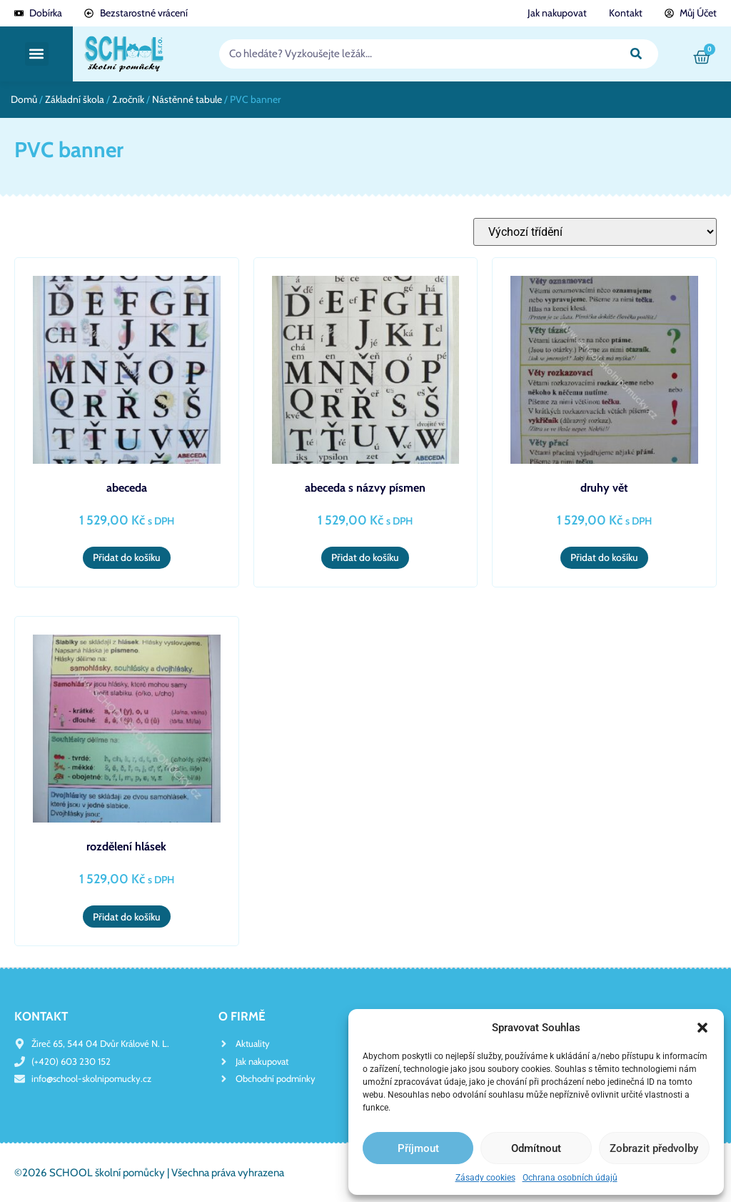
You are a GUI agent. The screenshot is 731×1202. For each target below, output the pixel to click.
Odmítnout (536, 1148)
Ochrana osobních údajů (570, 1178)
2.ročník (128, 99)
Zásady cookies (485, 1178)
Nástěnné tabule (187, 99)
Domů (24, 99)
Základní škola (74, 99)
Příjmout (418, 1148)
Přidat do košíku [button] (127, 557)
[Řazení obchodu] (595, 232)
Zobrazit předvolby (654, 1148)
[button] (702, 1027)
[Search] (636, 54)
